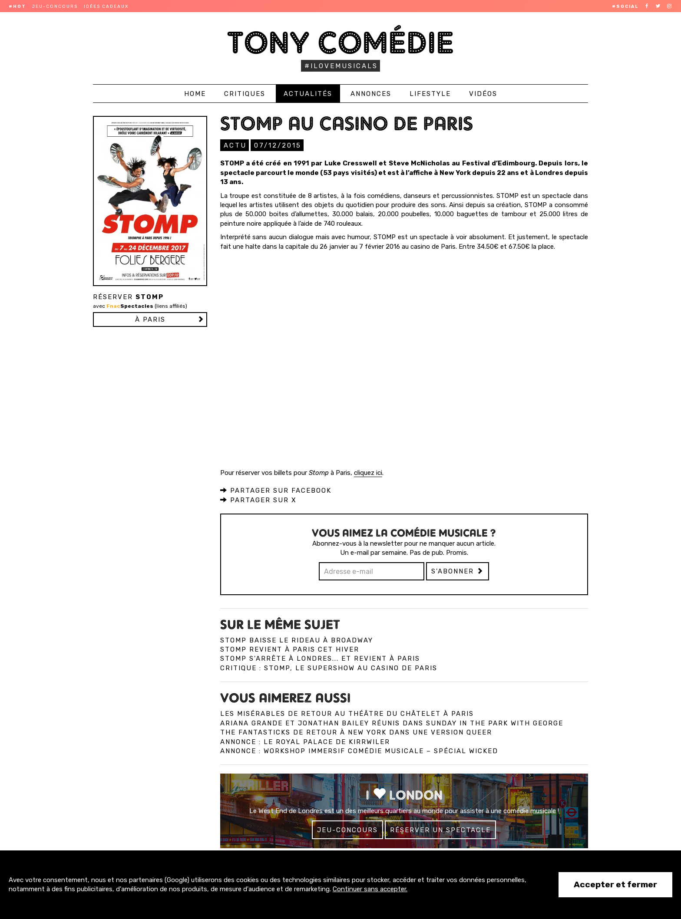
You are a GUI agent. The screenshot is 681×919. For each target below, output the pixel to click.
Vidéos (483, 94)
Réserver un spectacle (440, 829)
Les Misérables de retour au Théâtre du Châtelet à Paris (347, 713)
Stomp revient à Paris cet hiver (289, 649)
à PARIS (150, 319)
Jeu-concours (55, 6)
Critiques (244, 94)
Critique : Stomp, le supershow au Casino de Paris (328, 668)
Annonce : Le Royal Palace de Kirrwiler (305, 741)
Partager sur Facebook (275, 490)
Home (195, 94)
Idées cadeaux (106, 6)
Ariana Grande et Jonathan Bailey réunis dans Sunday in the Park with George (391, 723)
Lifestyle (430, 94)
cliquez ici (368, 472)
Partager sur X (258, 500)
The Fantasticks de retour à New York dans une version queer (356, 732)
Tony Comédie (340, 42)
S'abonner (457, 571)
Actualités (308, 94)
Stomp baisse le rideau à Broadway (296, 640)
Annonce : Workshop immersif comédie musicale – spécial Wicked (359, 750)
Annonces (370, 94)
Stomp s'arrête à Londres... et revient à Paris (320, 658)
